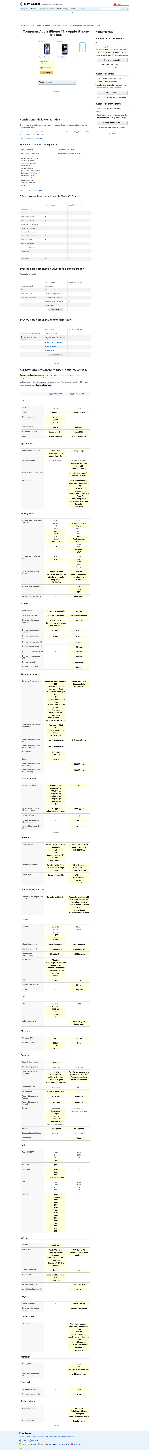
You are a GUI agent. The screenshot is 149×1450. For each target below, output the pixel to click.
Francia (65, 1444)
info (32, 286)
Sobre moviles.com (24, 1436)
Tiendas (74, 9)
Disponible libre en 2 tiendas (53, 297)
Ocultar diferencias (43, 385)
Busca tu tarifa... (112, 93)
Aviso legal (44, 1436)
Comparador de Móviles (47, 25)
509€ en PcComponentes (52, 294)
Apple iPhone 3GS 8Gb (64, 57)
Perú (81, 1444)
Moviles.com (30, 4)
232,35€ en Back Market (52, 333)
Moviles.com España (28, 25)
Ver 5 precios (46, 72)
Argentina (32, 1444)
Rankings (83, 9)
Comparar (25, 9)
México (74, 1444)
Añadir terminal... (57, 82)
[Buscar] (110, 9)
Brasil (40, 1444)
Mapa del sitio (36, 1436)
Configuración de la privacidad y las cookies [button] (62, 1436)
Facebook (23, 1440)
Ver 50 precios (56, 354)
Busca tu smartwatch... (112, 123)
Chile (48, 1444)
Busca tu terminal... (112, 60)
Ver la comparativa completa (31, 139)
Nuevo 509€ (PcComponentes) (44, 64)
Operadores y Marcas (47, 9)
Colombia (56, 1444)
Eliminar (42, 41)
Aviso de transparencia (28, 274)
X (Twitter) (34, 1440)
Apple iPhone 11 (44, 57)
